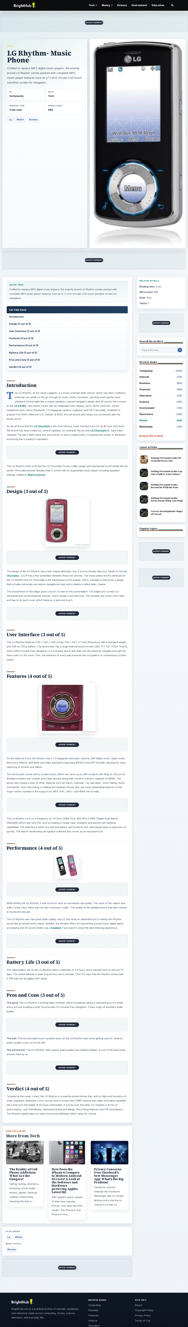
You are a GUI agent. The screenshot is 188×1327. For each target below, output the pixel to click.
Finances (161, 389)
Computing (161, 370)
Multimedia (161, 426)
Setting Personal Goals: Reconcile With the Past (164, 486)
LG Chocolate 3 (100, 430)
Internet (161, 377)
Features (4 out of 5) (21, 338)
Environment (139, 5)
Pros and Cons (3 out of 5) (24, 359)
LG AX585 (20, 405)
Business (161, 383)
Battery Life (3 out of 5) (23, 352)
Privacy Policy (143, 1315)
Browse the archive (151, 435)
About (138, 1305)
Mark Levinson (36, 474)
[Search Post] (180, 350)
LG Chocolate (42, 426)
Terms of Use (142, 1320)
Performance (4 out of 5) (23, 345)
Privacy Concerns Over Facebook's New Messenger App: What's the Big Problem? (109, 1175)
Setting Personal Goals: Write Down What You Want (167, 499)
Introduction (16, 316)
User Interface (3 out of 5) (24, 331)
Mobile (20, 119)
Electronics (161, 414)
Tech (10, 46)
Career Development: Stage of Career (167, 513)
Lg (10, 119)
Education (158, 5)
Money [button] (107, 5)
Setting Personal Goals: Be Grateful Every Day (166, 459)
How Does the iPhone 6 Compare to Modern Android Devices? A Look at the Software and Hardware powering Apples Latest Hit (67, 1180)
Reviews (33, 119)
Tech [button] (93, 5)
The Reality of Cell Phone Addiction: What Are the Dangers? (23, 1174)
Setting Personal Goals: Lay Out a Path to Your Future (166, 473)
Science (122, 5)
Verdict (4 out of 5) (20, 366)
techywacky (16, 96)
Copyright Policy (144, 1310)
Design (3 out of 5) (20, 323)
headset (56, 927)
